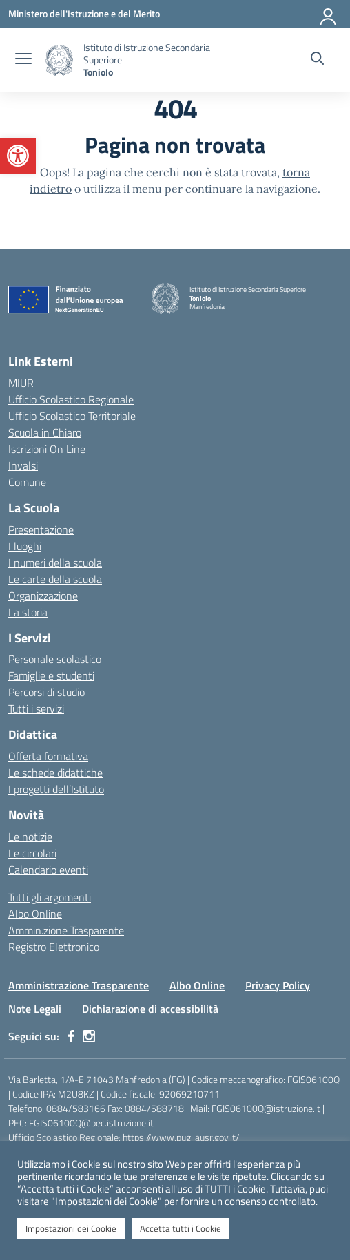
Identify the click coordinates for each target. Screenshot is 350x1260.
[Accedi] (329, 13)
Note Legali (34, 1008)
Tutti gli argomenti (49, 897)
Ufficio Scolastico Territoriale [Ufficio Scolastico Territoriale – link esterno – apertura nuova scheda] (72, 416)
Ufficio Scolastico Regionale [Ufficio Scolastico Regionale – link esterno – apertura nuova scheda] (71, 399)
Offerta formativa (48, 756)
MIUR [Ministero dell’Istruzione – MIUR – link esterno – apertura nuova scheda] (21, 383)
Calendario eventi (48, 869)
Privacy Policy (277, 985)
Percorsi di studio (46, 692)
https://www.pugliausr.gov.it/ (181, 1137)
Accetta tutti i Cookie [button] (180, 1228)
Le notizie (30, 836)
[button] (18, 156)
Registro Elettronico (53, 946)
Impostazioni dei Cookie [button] (70, 1228)
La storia (28, 612)
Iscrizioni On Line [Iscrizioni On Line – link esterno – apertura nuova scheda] (46, 449)
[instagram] (89, 1036)
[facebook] (71, 1036)
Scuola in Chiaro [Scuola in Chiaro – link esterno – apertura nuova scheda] (44, 432)
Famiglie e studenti (51, 675)
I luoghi (24, 546)
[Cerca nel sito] (317, 60)
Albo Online (35, 913)
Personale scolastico (54, 659)
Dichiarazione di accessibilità (150, 1008)
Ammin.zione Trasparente (66, 930)
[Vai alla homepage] (59, 60)
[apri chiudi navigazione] (23, 60)
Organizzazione (43, 595)
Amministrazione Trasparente (78, 985)
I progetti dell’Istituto (56, 789)
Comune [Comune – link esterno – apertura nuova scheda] (27, 482)
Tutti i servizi (36, 708)
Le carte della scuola (55, 579)
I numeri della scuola (55, 562)
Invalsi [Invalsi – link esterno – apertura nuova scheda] (23, 465)
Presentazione (41, 529)
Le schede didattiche (55, 772)
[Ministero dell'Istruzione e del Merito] (84, 13)
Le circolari (32, 853)
